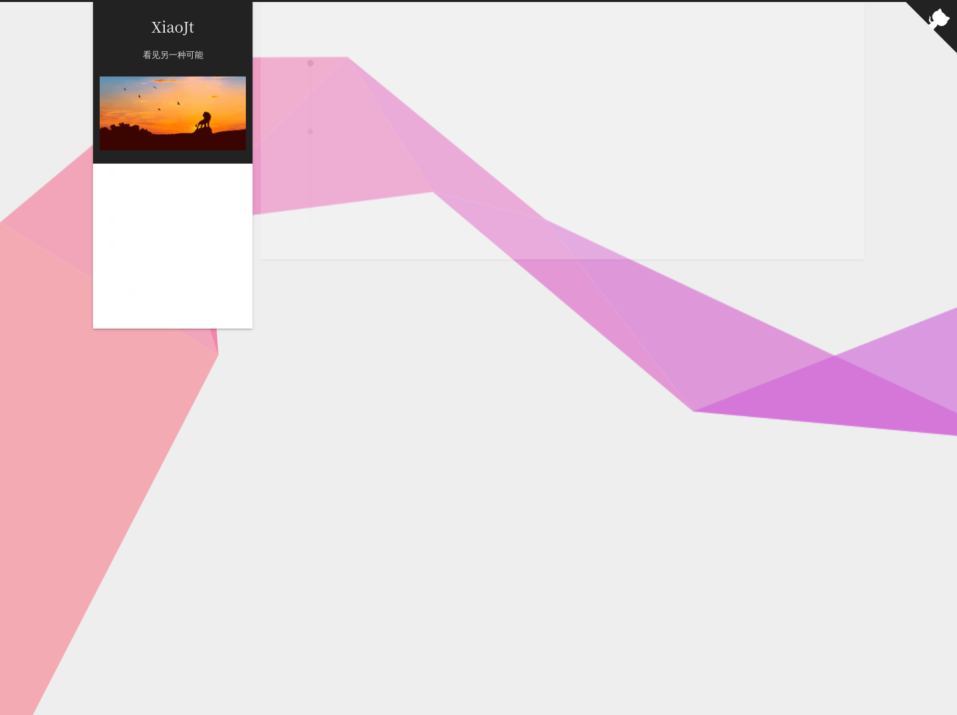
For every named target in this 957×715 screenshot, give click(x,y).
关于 (123, 197)
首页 (123, 173)
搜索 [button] (123, 292)
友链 (123, 268)
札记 (123, 244)
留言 (123, 221)
